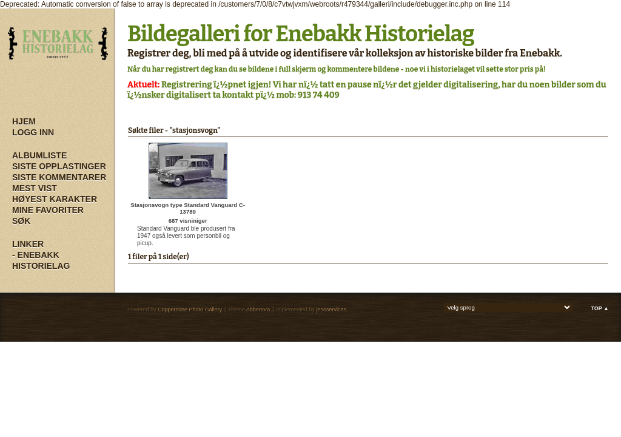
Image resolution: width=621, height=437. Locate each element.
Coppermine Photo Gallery (190, 310)
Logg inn (33, 132)
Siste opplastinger (59, 166)
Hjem (24, 121)
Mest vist (34, 188)
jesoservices (331, 310)
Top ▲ (600, 308)
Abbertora (258, 310)
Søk (21, 221)
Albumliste (39, 155)
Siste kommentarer (59, 177)
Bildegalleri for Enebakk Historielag (300, 34)
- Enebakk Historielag (41, 260)
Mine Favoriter (48, 210)
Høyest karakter (54, 199)
